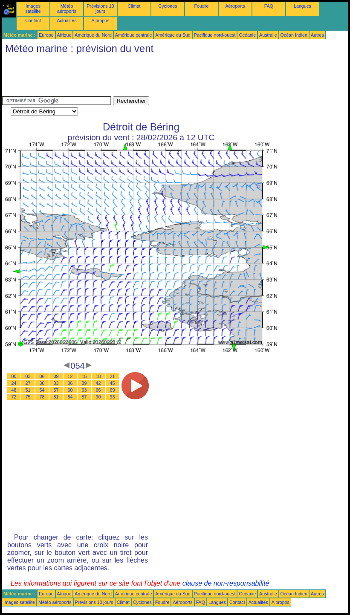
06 (42, 376)
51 (28, 390)
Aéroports (235, 6)
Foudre (201, 6)
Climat (133, 6)
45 (112, 383)
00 (14, 376)
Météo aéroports (66, 8)
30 (42, 383)
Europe (46, 35)
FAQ (268, 6)
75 (28, 396)
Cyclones (168, 6)
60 (70, 390)
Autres (317, 35)
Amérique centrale (133, 35)
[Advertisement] (157, 77)
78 (42, 396)
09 (56, 376)
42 (98, 383)
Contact (33, 20)
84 (70, 396)
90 (98, 396)
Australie (268, 35)
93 (112, 396)
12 (70, 376)
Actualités (66, 20)
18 (98, 376)
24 (14, 383)
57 (56, 390)
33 (56, 383)
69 (112, 390)
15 (84, 376)
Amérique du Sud (172, 35)
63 (84, 390)
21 (112, 376)
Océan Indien (294, 35)
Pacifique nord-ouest (215, 35)
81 (56, 396)
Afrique (64, 35)
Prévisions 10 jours (100, 8)
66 (98, 390)
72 (14, 396)
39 (84, 383)
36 (70, 383)
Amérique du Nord (93, 35)
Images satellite (32, 8)
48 (14, 390)
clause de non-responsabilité (225, 583)
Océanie (247, 35)
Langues (302, 6)
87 (84, 396)
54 (42, 390)
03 (28, 376)
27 (28, 383)
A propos (100, 20)
